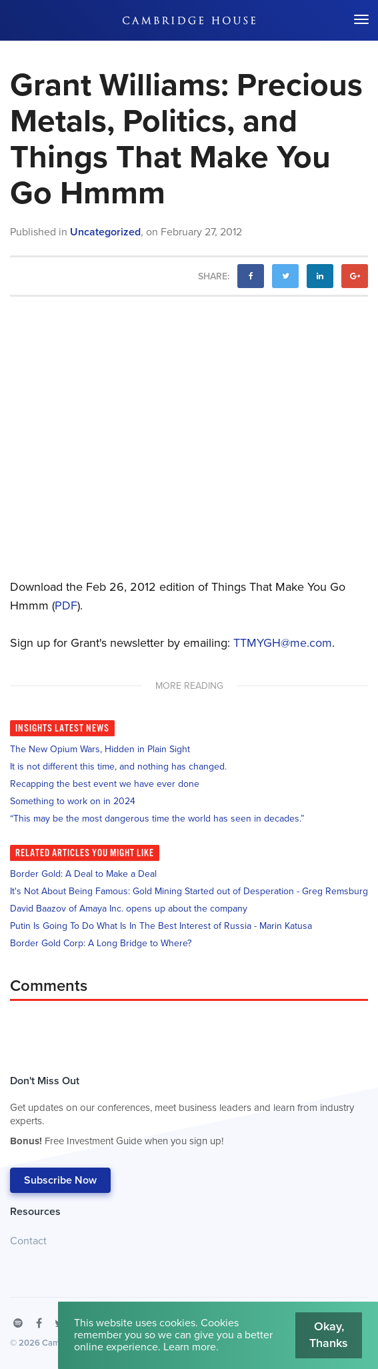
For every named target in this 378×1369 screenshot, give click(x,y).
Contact (28, 1241)
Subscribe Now (60, 1180)
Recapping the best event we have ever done (104, 784)
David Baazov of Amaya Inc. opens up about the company (128, 908)
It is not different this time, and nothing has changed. (118, 766)
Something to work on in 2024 (72, 801)
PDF (66, 605)
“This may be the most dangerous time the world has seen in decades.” (157, 818)
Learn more (189, 1347)
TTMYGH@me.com (282, 642)
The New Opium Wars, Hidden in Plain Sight (100, 749)
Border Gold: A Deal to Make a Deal (83, 874)
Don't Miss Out (182, 1114)
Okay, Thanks (328, 1335)
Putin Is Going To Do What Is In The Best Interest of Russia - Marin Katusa (161, 926)
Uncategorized (105, 232)
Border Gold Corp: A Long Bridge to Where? (100, 943)
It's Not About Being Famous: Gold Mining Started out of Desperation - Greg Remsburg (189, 891)
